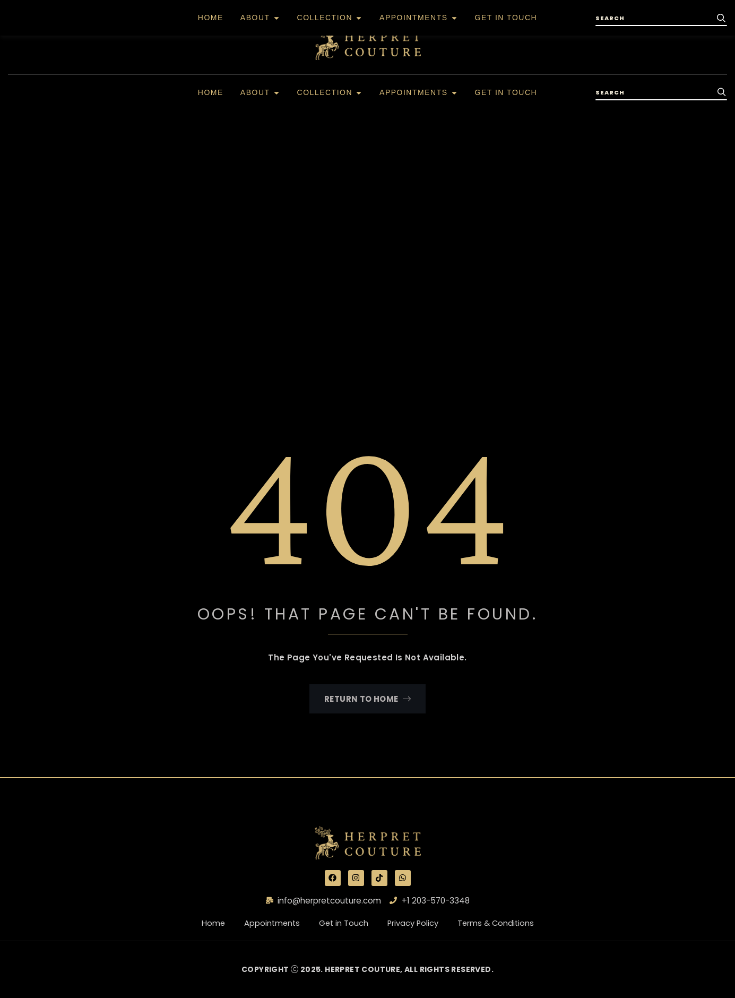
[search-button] (721, 92)
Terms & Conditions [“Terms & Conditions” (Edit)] (503, 923)
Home (211, 923)
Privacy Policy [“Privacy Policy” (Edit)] (415, 923)
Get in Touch (350, 923)
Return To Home (367, 698)
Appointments (265, 923)
